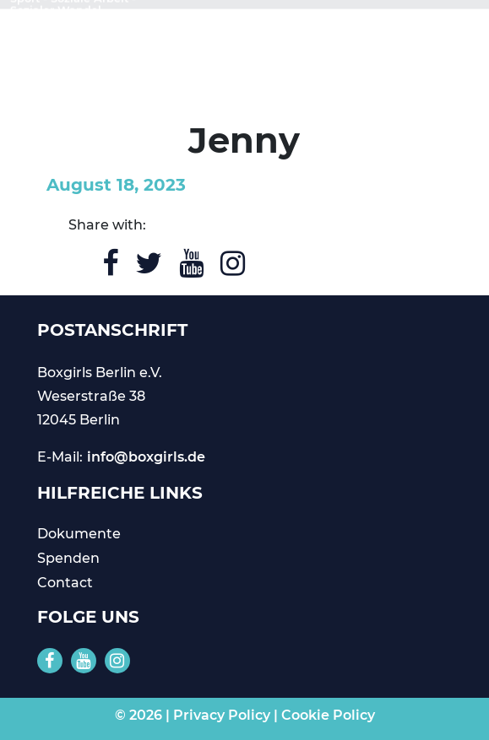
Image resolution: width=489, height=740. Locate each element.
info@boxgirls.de (146, 457)
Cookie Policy (328, 715)
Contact (65, 583)
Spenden (68, 558)
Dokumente (79, 534)
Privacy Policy (221, 715)
